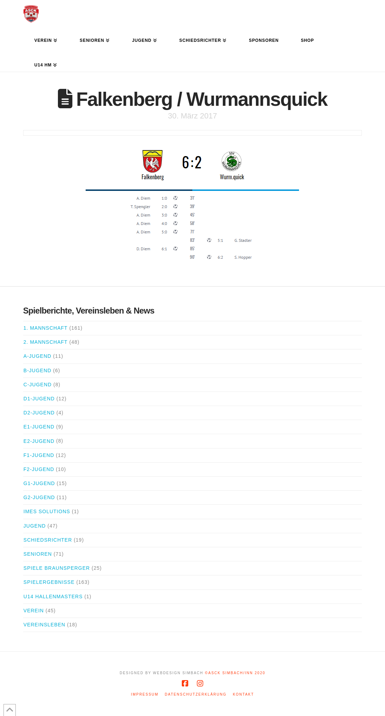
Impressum (145, 694)
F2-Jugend (39, 469)
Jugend (35, 526)
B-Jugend (38, 370)
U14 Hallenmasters (53, 596)
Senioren (38, 554)
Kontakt (243, 694)
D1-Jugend (39, 398)
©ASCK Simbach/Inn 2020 (235, 673)
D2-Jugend (39, 412)
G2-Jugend (39, 497)
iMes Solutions (47, 511)
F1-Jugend (39, 455)
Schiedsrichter (48, 540)
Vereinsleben (44, 624)
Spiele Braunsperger (57, 568)
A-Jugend (38, 356)
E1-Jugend (39, 427)
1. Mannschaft (46, 328)
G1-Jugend (39, 483)
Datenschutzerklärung (196, 694)
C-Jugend (38, 384)
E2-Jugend (39, 441)
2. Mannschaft (46, 342)
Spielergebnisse (49, 582)
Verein (34, 610)
